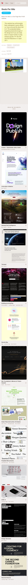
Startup (9, 227)
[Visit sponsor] (26, 147)
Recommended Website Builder (8, 149)
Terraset (3, 264)
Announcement (4, 305)
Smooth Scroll (16, 45)
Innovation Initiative (7, 186)
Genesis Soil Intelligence (8, 225)
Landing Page (12, 305)
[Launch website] (26, 186)
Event (2, 384)
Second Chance (6, 577)
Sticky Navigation (10, 47)
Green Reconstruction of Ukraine (11, 422)
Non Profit (9, 51)
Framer (3, 191)
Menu (6, 3)
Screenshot (6, 12)
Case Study (3, 423)
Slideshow (9, 45)
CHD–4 (3, 500)
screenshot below (15, 29)
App (2, 344)
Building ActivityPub (7, 303)
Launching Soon (19, 305)
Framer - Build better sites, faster (11, 147)
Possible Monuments (7, 461)
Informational (11, 423)
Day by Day (4, 342)
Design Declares (6, 539)
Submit (13, 108)
